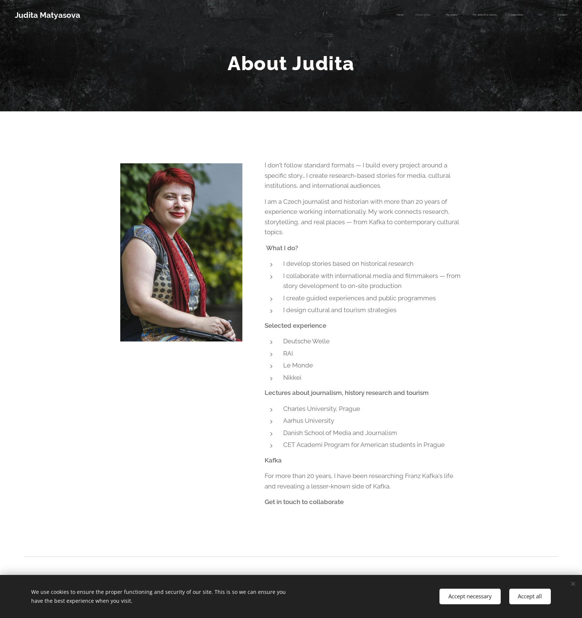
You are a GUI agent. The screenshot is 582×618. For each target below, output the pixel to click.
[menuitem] (483, 15)
